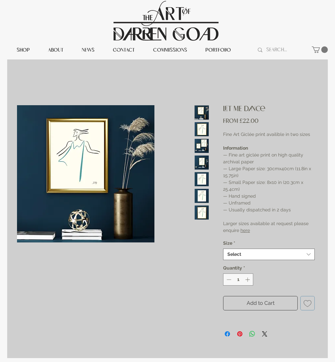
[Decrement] (228, 279)
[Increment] (248, 279)
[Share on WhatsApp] (252, 334)
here (245, 230)
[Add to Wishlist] (307, 303)
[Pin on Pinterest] (240, 334)
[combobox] (269, 254)
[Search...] (282, 50)
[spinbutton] (238, 279)
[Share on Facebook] (227, 334)
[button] (320, 49)
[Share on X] (265, 334)
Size (229, 243)
